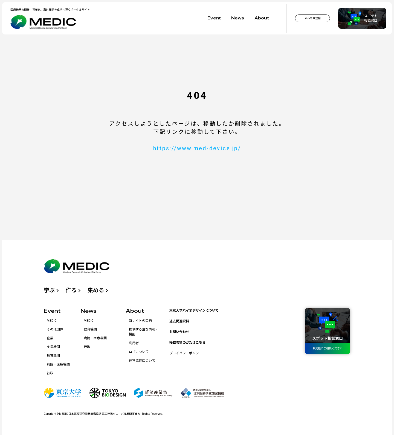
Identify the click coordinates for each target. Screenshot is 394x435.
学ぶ (49, 290)
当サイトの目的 (140, 321)
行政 (50, 373)
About (261, 18)
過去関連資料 (179, 321)
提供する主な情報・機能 (143, 331)
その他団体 (55, 329)
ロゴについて (139, 352)
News (237, 18)
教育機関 (53, 356)
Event (214, 18)
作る (71, 290)
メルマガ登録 (312, 18)
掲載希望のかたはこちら (187, 342)
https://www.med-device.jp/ (197, 148)
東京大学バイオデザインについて (194, 310)
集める (96, 290)
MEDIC (52, 321)
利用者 (134, 343)
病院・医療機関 (58, 364)
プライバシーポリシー (185, 353)
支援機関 (53, 347)
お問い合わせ (179, 332)
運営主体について (142, 360)
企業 (50, 338)
